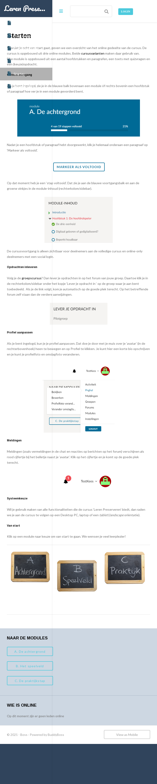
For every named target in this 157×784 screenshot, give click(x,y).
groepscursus (84, 296)
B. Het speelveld (82, 697)
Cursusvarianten (23, 48)
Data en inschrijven (25, 61)
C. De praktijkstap (82, 712)
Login (125, 11)
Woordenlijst (20, 86)
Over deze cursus (23, 35)
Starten (16, 73)
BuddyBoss (108, 766)
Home (15, 23)
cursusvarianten (109, 59)
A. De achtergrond (82, 683)
